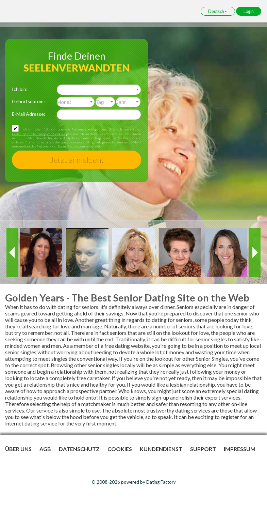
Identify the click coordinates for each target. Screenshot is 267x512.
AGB (45, 449)
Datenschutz (79, 449)
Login (249, 11)
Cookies (119, 449)
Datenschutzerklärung (124, 129)
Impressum (239, 449)
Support (203, 449)
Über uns (18, 449)
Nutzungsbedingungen (89, 129)
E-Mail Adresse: (28, 114)
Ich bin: (20, 89)
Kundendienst (161, 449)
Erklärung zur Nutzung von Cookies (38, 134)
